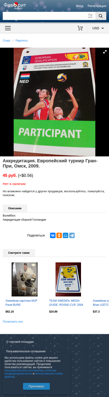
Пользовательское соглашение (26, 351)
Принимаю (36, 386)
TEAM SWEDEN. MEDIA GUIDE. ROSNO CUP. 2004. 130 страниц (66, 303)
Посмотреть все (13, 321)
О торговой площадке (20, 341)
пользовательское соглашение (24, 370)
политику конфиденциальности (30, 372)
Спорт (6, 40)
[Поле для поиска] (54, 16)
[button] (105, 51)
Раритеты (22, 40)
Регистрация (97, 6)
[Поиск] (100, 16)
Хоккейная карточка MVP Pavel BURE (21, 302)
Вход (79, 6)
